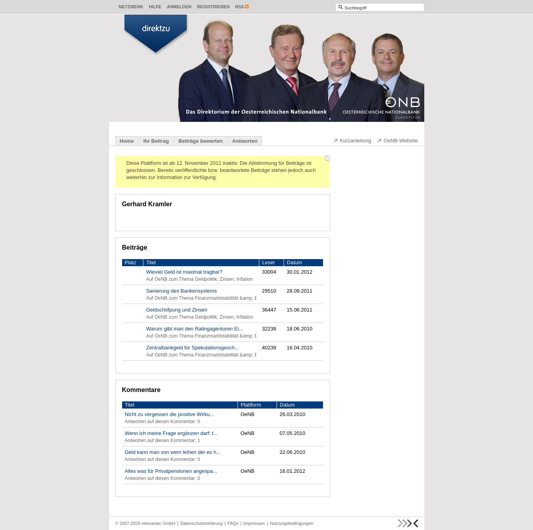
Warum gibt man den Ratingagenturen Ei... (194, 329)
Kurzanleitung (352, 140)
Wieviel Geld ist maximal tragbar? (184, 272)
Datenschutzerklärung (201, 523)
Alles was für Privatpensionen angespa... (171, 471)
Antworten (244, 141)
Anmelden (179, 6)
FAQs (233, 523)
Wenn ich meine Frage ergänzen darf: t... (171, 433)
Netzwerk (131, 6)
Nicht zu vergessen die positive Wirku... (169, 414)
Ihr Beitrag (156, 141)
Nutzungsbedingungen (291, 523)
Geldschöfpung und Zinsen (176, 310)
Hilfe (155, 6)
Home (127, 141)
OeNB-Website (397, 140)
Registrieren (213, 6)
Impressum (254, 523)
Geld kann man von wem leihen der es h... (173, 452)
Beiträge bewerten (200, 141)
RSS (239, 6)
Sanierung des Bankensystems (181, 291)
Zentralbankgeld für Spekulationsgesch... (192, 348)
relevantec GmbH (158, 523)
